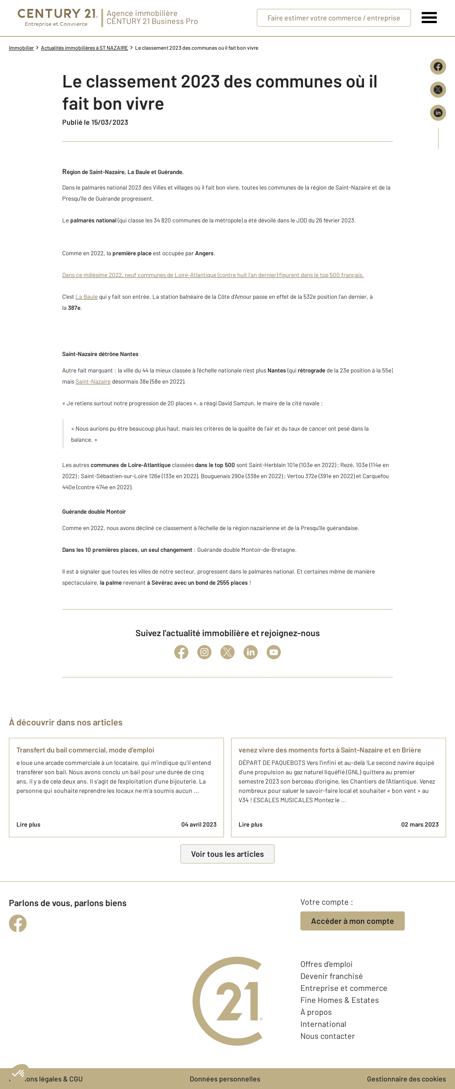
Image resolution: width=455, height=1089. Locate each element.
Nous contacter (327, 1036)
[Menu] (429, 18)
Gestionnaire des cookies (406, 1078)
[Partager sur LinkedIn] (438, 113)
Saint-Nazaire (93, 381)
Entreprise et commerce (343, 988)
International (323, 1024)
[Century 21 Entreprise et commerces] (58, 18)
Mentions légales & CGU (46, 1078)
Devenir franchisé (331, 976)
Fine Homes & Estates (339, 1000)
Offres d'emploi (326, 964)
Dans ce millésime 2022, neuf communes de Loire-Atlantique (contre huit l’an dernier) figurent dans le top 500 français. (213, 274)
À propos (316, 1012)
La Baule (87, 296)
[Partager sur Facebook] (438, 67)
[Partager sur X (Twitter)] (438, 90)
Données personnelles (225, 1078)
